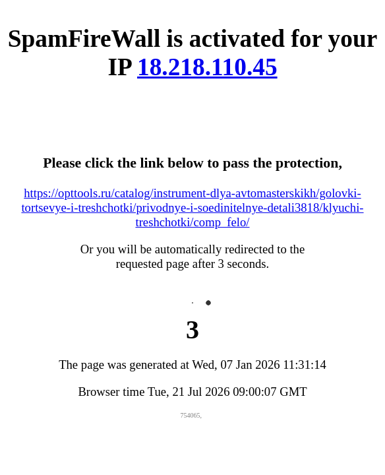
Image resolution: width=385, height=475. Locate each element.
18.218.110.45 (207, 66)
